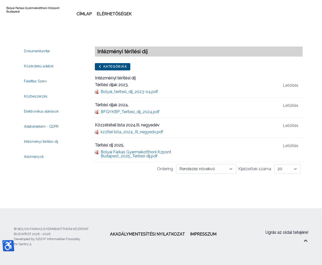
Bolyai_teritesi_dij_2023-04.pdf (129, 91)
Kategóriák (112, 66)
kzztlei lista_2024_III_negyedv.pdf (132, 131)
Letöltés (290, 85)
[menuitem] (84, 13)
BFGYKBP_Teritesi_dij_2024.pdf (130, 111)
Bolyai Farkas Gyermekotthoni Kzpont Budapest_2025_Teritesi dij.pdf (136, 154)
